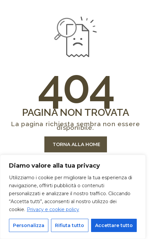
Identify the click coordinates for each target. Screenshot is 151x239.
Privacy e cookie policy (53, 209)
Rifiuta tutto (69, 225)
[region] (73, 197)
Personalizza (28, 225)
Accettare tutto (114, 225)
